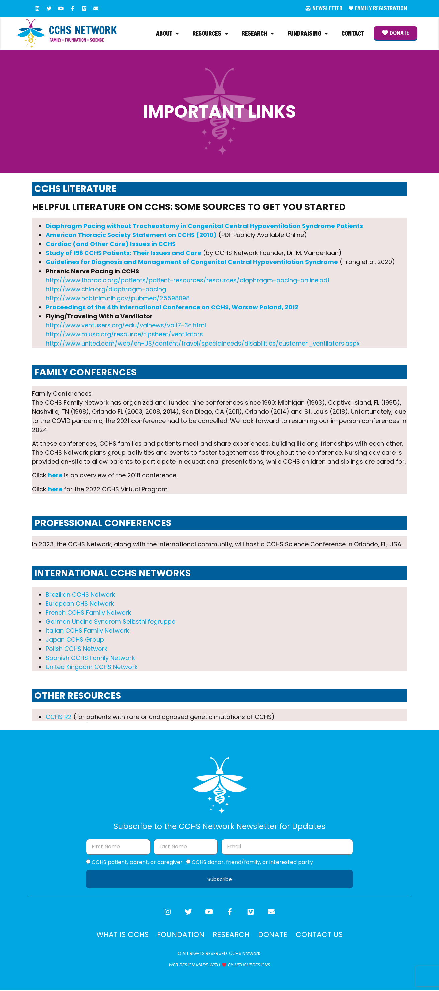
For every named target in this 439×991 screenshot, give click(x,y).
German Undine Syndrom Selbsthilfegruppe (110, 622)
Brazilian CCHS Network (80, 595)
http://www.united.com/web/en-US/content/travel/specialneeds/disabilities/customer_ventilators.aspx (203, 344)
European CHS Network (80, 604)
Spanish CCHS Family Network (90, 658)
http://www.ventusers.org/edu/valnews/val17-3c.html (126, 326)
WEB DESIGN (182, 966)
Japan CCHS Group (75, 640)
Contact (352, 33)
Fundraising (307, 33)
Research (258, 33)
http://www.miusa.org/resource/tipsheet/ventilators (124, 335)
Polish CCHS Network (76, 649)
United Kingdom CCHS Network (92, 667)
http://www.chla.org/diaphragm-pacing (106, 290)
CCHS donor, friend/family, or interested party (252, 862)
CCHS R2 (59, 717)
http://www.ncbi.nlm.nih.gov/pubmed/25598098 (118, 299)
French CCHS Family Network (88, 613)
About (167, 33)
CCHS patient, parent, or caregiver (137, 862)
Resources (210, 33)
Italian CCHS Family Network (87, 631)
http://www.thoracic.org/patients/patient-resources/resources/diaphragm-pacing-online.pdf (188, 281)
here (55, 476)
